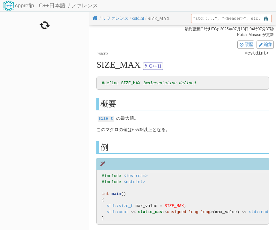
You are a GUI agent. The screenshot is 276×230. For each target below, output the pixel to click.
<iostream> (135, 176)
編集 (265, 44)
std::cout (117, 212)
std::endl (260, 212)
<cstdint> (134, 182)
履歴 (246, 44)
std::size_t (120, 206)
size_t (106, 118)
